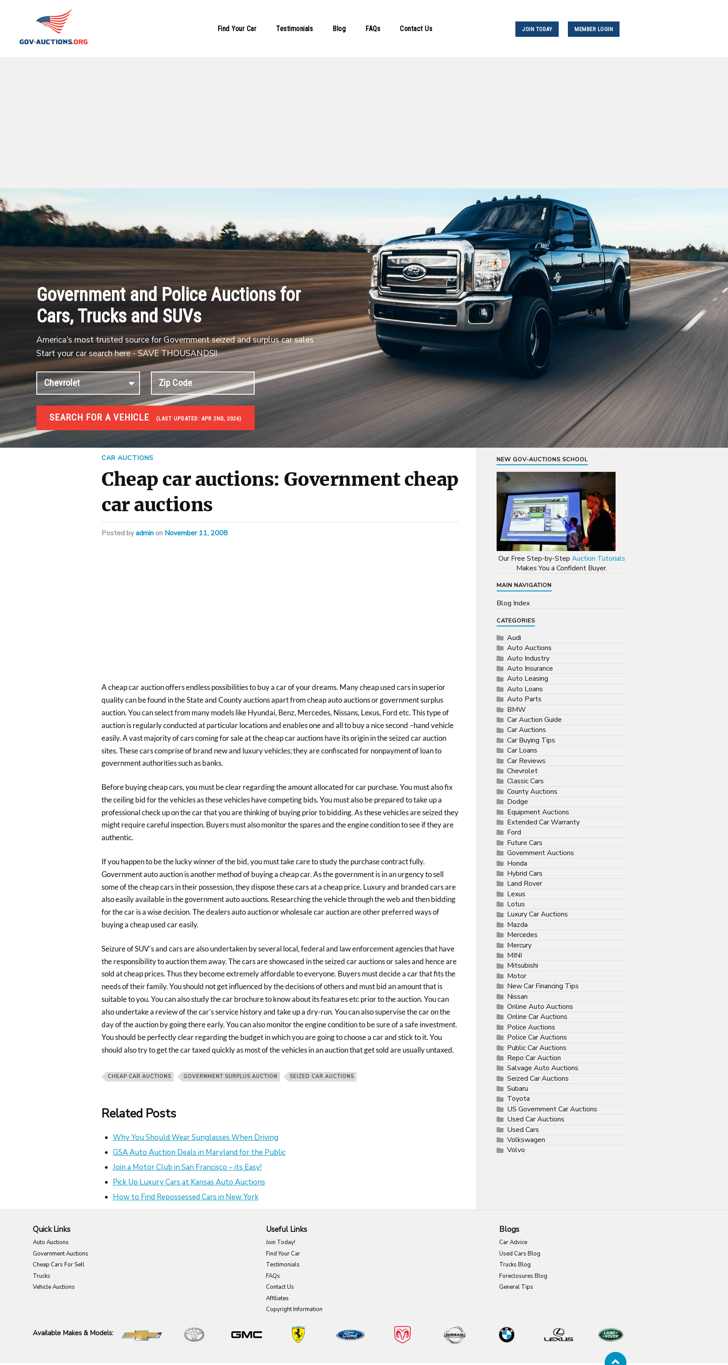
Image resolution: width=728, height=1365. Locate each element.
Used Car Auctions (535, 1118)
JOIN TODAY (537, 29)
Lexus (516, 893)
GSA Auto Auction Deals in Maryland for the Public (199, 1151)
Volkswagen (526, 1139)
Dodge (517, 801)
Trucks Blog (515, 1264)
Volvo (516, 1149)
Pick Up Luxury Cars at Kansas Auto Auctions (189, 1181)
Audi (514, 637)
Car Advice (513, 1241)
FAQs (372, 29)
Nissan (517, 996)
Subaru (517, 1088)
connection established (88, 383)
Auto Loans (525, 688)
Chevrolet (522, 770)
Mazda (517, 924)
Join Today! (280, 1241)
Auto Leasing (527, 677)
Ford (514, 831)
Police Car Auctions (537, 1036)
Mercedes (522, 934)
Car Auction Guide (534, 719)
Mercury (519, 944)
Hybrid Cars (524, 872)
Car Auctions (128, 457)
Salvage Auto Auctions (542, 1067)
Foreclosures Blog (523, 1275)
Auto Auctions (529, 647)
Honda (517, 862)
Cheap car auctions (139, 1075)
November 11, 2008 (196, 532)
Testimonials (294, 29)
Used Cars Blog (519, 1253)
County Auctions (532, 791)
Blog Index (513, 602)
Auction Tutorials (598, 557)
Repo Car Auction (534, 1057)
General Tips (516, 1286)
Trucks (41, 1275)
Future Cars (524, 842)
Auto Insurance (530, 667)
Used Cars (523, 1129)
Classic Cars (525, 780)
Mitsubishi (522, 964)
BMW (516, 709)
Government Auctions (540, 852)
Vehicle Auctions (54, 1286)
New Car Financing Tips (543, 985)
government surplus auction (230, 1075)
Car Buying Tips (531, 739)
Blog (339, 29)
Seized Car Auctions (322, 1075)
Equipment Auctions (538, 811)
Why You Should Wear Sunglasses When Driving (195, 1137)
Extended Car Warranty (543, 821)
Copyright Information (294, 1308)
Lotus (516, 903)
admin (145, 532)
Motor (516, 975)
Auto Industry (528, 657)
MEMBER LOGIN (593, 29)
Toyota (518, 1098)
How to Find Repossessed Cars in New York (186, 1196)
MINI (514, 954)
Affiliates (277, 1297)
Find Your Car (237, 29)
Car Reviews (526, 760)
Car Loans (522, 749)
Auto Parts (524, 698)
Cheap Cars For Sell (58, 1264)
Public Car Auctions (537, 1047)
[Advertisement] (364, 122)
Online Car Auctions (537, 1016)
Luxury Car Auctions (537, 913)
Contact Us (416, 29)
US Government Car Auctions (552, 1108)
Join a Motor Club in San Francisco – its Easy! (187, 1166)
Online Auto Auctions (540, 1006)
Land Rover (524, 883)
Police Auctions (531, 1026)
